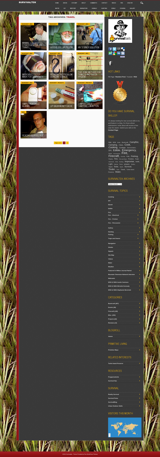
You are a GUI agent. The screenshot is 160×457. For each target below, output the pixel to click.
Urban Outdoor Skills (115, 406)
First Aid (123, 156)
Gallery (132, 8)
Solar (116, 167)
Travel (123, 169)
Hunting (104, 8)
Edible (113, 8)
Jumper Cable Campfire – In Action (88, 105)
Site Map (74, 3)
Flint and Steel (123, 159)
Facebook (110, 63)
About (84, 3)
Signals (94, 8)
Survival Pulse (113, 398)
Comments (93, 3)
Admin (110, 336)
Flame (110, 159)
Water (57, 8)
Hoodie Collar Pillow (61, 47)
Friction (131, 159)
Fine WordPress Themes (91, 454)
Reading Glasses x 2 (32, 135)
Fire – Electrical (113, 215)
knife (137, 161)
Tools (117, 169)
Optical (116, 164)
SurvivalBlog (112, 402)
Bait (109, 142)
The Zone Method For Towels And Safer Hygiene (89, 74)
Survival (127, 166)
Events (110, 307)
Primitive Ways (113, 350)
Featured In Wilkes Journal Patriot (119, 270)
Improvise (129, 161)
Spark (121, 166)
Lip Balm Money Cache (61, 106)
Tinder (111, 169)
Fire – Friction (113, 219)
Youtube (129, 77)
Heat (116, 161)
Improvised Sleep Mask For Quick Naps (32, 75)
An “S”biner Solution (88, 47)
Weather (73, 8)
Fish (127, 156)
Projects (61, 82)
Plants (121, 164)
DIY (65, 8)
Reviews (111, 323)
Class (121, 145)
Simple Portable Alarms (31, 105)
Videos (114, 3)
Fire (121, 3)
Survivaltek (28, 2)
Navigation (83, 8)
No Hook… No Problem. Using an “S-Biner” (61, 75)
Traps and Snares (114, 238)
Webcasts (111, 278)
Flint (115, 159)
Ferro (110, 153)
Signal (110, 167)
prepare (126, 164)
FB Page (111, 77)
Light (110, 164)
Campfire (134, 142)
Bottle (118, 142)
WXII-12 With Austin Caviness (118, 282)
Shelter (130, 3)
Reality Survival (113, 394)
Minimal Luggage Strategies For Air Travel (32, 45)
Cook (127, 144)
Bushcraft (25, 24)
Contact (104, 3)
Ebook (65, 3)
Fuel (136, 159)
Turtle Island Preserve (115, 363)
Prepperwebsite (113, 377)
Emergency (129, 150)
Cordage (122, 147)
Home (57, 3)
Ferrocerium (116, 153)
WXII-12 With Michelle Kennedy (118, 286)
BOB (114, 142)
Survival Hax (112, 381)
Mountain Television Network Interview (121, 274)
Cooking (122, 8)
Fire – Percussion (114, 223)
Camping (112, 145)
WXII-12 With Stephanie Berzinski (119, 290)
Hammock (111, 161)
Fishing (134, 156)
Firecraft (89, 82)
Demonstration (131, 147)
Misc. (31, 24)
